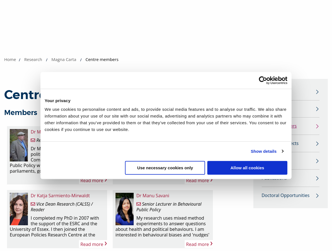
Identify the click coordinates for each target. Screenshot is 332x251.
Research (33, 59)
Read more (93, 180)
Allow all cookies (247, 167)
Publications (274, 180)
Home (10, 59)
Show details (264, 151)
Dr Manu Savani (152, 196)
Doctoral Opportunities (286, 197)
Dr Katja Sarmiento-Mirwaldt (60, 196)
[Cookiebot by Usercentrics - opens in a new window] (263, 80)
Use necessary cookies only (165, 167)
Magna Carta (63, 59)
